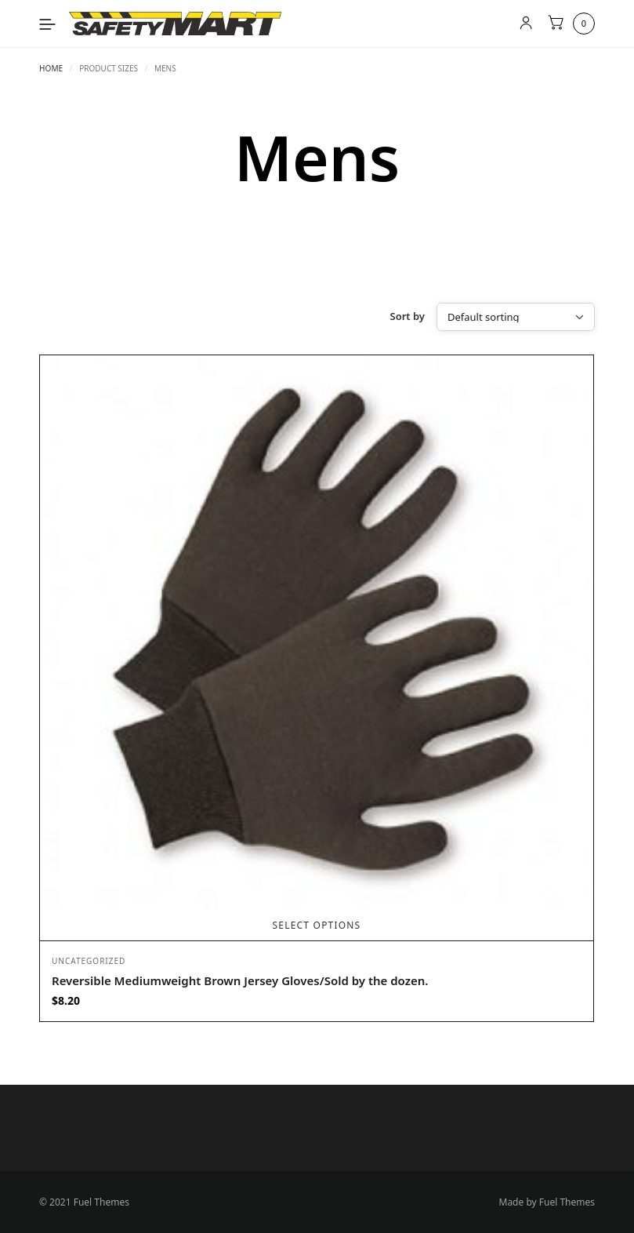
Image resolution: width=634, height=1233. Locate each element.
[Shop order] (516, 317)
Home (51, 68)
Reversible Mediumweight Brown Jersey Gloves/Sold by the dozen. (240, 980)
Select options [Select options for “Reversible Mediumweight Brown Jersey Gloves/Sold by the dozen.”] (317, 925)
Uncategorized (88, 960)
